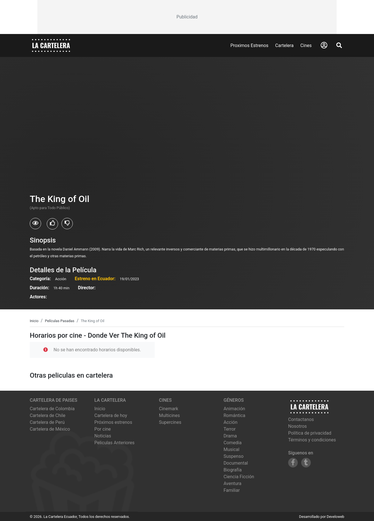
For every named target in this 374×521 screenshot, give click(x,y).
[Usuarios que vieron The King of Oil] (35, 223)
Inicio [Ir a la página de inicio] (99, 408)
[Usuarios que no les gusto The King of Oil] (67, 223)
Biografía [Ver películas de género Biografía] (233, 470)
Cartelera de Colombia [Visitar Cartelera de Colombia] (52, 408)
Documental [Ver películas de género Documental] (236, 463)
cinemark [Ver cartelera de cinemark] (168, 408)
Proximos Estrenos (249, 45)
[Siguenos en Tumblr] (306, 462)
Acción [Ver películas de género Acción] (230, 422)
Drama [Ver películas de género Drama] (230, 436)
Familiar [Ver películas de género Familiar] (232, 490)
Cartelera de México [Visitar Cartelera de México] (50, 429)
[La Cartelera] (51, 45)
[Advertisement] (187, 17)
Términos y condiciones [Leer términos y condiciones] (312, 440)
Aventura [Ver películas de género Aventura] (232, 483)
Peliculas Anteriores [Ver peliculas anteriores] (114, 442)
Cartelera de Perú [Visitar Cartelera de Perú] (47, 422)
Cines (306, 45)
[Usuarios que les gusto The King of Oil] (52, 223)
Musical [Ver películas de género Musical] (231, 449)
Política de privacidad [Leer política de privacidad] (309, 433)
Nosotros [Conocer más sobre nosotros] (297, 426)
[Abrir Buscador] (339, 45)
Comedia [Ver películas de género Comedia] (233, 442)
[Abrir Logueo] (324, 45)
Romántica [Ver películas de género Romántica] (234, 415)
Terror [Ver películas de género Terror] (230, 429)
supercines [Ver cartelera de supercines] (170, 422)
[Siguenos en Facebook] (293, 462)
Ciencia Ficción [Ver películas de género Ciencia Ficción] (239, 476)
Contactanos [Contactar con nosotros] (301, 419)
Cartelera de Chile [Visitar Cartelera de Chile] (47, 415)
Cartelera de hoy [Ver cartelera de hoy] (110, 415)
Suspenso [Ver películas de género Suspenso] (233, 456)
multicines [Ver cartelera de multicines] (169, 415)
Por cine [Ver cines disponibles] (102, 429)
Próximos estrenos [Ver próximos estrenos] (113, 422)
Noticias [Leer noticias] (102, 436)
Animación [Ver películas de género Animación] (234, 408)
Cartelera (284, 45)
